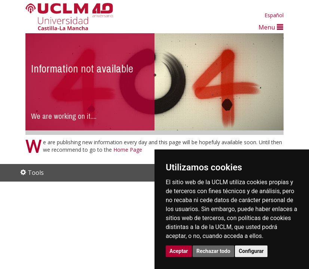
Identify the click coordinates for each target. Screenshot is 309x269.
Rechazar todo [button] (213, 251)
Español (274, 15)
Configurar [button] (251, 251)
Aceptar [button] (178, 251)
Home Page (127, 149)
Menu (270, 27)
